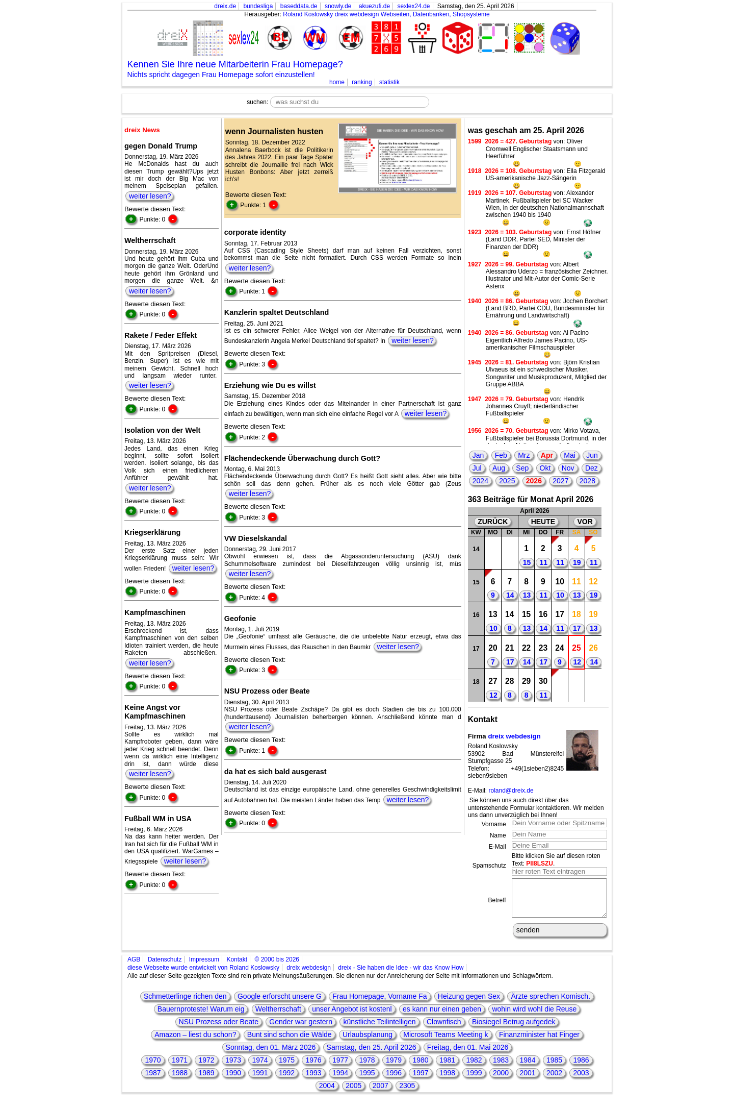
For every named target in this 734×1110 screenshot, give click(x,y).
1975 (287, 1068)
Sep (522, 468)
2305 (407, 1093)
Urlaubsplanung (367, 1042)
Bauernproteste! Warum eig (201, 1017)
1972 (206, 1068)
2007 (380, 1093)
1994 (340, 1080)
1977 (340, 1068)
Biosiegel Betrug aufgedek (513, 1029)
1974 (260, 1068)
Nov (568, 468)
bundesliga (258, 6)
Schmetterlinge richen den (185, 1004)
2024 (480, 481)
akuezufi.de (374, 6)
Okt (545, 468)
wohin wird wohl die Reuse (534, 1017)
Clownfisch (444, 1029)
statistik (389, 82)
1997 (420, 1080)
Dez (591, 468)
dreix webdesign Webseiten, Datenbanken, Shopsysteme (412, 14)
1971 (180, 1068)
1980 (420, 1068)
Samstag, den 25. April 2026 (371, 1055)
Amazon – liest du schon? (195, 1042)
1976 (313, 1068)
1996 (394, 1080)
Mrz (524, 455)
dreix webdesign (514, 736)
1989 (206, 1080)
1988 (180, 1080)
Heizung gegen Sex (469, 1004)
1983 (501, 1068)
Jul (477, 468)
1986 (581, 1068)
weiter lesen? (150, 196)
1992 (287, 1080)
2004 (327, 1093)
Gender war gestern (300, 1029)
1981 (447, 1068)
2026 (534, 481)
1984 (527, 1068)
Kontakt (236, 967)
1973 (233, 1068)
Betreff (497, 903)
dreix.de (225, 6)
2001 (527, 1080)
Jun (592, 455)
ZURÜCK (493, 521)
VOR (584, 521)
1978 (367, 1068)
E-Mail (497, 846)
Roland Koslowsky (308, 14)
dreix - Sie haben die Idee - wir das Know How (400, 975)
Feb (501, 455)
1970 (153, 1068)
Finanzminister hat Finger (539, 1042)
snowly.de (338, 6)
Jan (478, 455)
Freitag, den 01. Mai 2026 (468, 1055)
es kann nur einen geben (442, 1017)
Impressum (204, 967)
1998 (447, 1080)
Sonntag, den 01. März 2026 (271, 1055)
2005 (353, 1093)
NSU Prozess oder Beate (218, 1029)
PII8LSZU (539, 863)
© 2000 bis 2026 (276, 967)
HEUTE (543, 521)
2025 (507, 481)
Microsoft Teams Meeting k (445, 1042)
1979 (394, 1068)
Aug (498, 468)
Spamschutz (489, 865)
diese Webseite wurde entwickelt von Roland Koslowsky (203, 975)
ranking (362, 82)
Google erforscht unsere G (280, 1004)
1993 (313, 1080)
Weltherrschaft (278, 1017)
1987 (153, 1080)
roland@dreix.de (510, 790)
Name (498, 835)
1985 (554, 1068)
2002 (554, 1080)
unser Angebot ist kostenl (351, 1017)
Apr (547, 455)
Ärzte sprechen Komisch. (550, 1004)
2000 (501, 1080)
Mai (569, 455)
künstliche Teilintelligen (379, 1029)
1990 (233, 1080)
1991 (260, 1080)
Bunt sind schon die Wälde (289, 1042)
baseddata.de (299, 6)
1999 (474, 1080)
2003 (581, 1080)
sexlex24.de (413, 6)
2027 (560, 481)
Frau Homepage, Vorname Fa (379, 1004)
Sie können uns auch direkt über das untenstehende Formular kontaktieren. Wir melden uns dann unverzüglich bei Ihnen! (536, 808)
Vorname (494, 824)
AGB (133, 967)
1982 (474, 1068)
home (337, 82)
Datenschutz (165, 967)
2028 (587, 481)
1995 (367, 1080)
